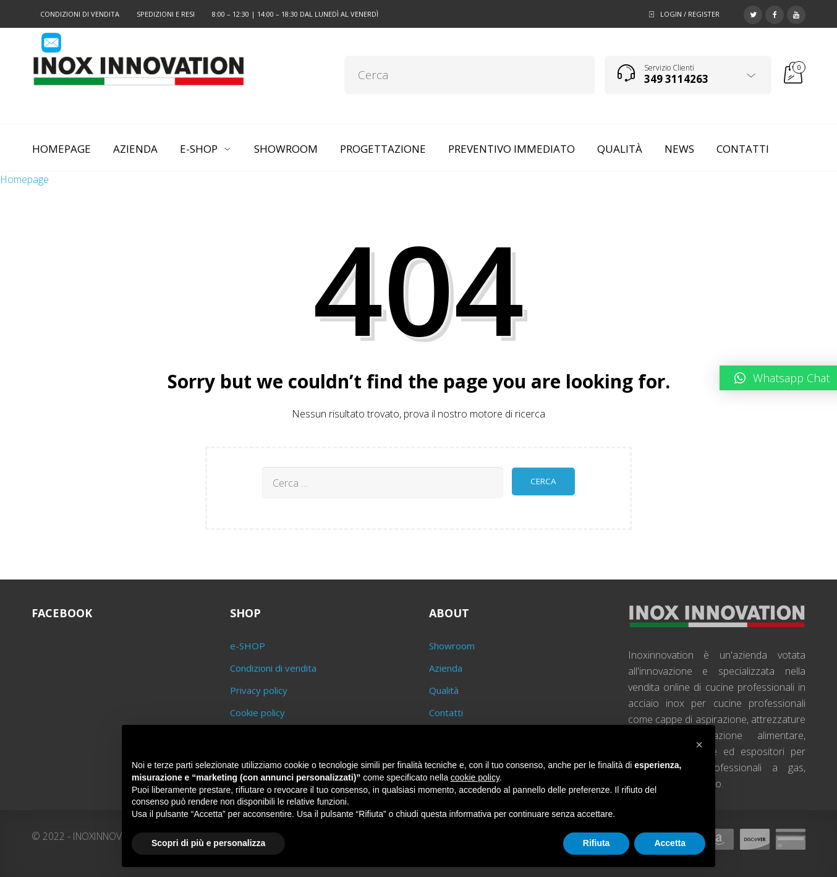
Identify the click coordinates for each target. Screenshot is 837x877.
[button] (699, 745)
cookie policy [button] (475, 777)
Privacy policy (258, 690)
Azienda (445, 668)
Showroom (452, 646)
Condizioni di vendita (79, 14)
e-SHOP (247, 646)
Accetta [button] (670, 843)
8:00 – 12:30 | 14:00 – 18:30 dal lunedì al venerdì (295, 14)
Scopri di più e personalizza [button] (208, 843)
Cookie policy (257, 712)
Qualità (444, 690)
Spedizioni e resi (166, 14)
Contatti (446, 712)
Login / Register (690, 14)
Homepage (24, 179)
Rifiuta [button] (596, 843)
